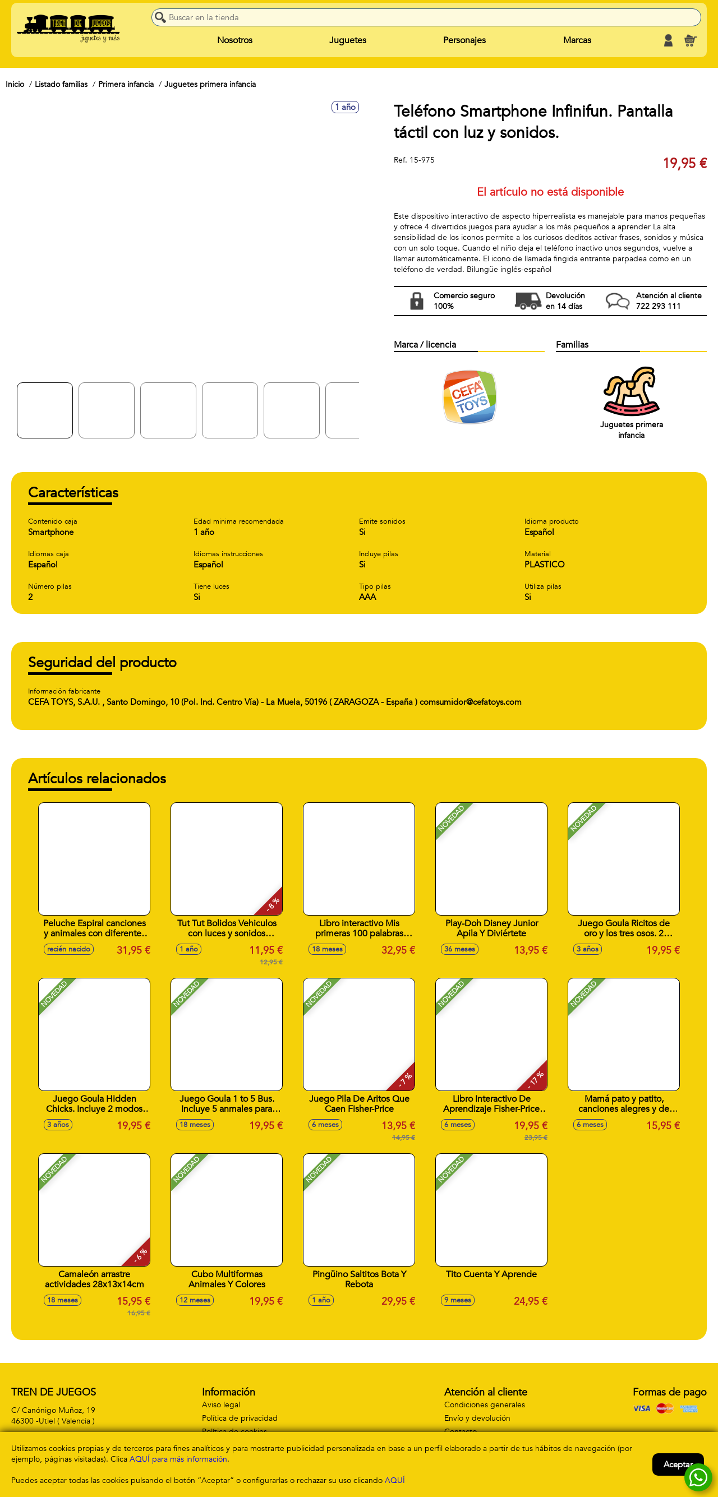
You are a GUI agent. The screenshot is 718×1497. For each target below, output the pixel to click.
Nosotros (234, 40)
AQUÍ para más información (178, 1459)
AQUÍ (395, 1480)
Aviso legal (221, 1404)
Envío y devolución (477, 1418)
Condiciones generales (484, 1404)
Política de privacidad (240, 1418)
